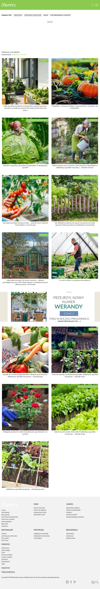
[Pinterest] (73, 582)
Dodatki (4, 559)
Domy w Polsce (39, 508)
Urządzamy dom (40, 512)
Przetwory (5, 562)
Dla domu (5, 538)
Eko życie (4, 540)
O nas (3, 510)
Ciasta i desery (6, 557)
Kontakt (4, 526)
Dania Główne (6, 555)
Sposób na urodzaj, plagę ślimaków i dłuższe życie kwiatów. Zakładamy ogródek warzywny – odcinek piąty (25, 375)
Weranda (18, 15)
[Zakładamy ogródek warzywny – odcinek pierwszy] (25, 464)
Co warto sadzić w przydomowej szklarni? (75, 280)
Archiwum (5, 512)
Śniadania (5, 548)
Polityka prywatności (9, 517)
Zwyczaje (69, 536)
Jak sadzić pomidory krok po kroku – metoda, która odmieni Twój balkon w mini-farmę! (25, 224)
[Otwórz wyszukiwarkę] (92, 5)
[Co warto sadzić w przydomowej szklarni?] (74, 255)
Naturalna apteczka (9, 536)
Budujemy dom (39, 514)
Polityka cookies (7, 519)
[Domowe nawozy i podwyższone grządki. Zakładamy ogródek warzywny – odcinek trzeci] (74, 350)
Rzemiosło (70, 533)
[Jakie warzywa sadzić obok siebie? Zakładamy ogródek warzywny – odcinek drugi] (74, 407)
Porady (43, 61)
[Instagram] (66, 582)
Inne (3, 564)
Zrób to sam (70, 538)
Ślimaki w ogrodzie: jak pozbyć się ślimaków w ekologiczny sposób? (25, 166)
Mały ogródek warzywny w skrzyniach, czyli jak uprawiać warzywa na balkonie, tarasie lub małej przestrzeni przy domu (25, 108)
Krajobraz (38, 538)
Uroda (3, 533)
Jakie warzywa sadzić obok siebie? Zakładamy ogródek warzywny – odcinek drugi (74, 433)
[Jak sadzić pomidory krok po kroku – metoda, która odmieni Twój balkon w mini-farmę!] (25, 198)
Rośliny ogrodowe (38, 387)
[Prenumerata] (93, 581)
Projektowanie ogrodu (85, 178)
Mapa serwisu (6, 521)
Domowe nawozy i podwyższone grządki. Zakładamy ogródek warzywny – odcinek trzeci (75, 375)
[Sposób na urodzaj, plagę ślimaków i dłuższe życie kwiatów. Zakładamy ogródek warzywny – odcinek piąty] (25, 350)
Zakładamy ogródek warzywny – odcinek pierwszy (25, 489)
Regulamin (5, 515)
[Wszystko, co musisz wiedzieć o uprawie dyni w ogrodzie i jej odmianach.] (74, 81)
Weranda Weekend (33, 15)
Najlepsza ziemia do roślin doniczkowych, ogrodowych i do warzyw (25, 433)
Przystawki (5, 550)
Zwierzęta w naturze (37, 120)
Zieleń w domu (71, 514)
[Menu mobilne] (97, 5)
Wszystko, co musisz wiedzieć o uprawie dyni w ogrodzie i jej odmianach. (75, 107)
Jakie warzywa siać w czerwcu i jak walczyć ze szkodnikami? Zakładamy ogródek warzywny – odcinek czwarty (74, 166)
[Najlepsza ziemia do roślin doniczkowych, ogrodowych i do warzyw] (25, 407)
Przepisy (5, 568)
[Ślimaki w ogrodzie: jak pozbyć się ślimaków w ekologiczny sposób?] (25, 141)
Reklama (4, 524)
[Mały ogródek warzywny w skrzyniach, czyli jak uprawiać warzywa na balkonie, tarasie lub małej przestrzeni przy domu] (25, 81)
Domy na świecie (40, 510)
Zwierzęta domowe (41, 533)
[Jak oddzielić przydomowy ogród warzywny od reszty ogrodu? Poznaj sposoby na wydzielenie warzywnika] (74, 198)
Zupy (3, 552)
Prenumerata (8, 572)
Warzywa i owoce (88, 61)
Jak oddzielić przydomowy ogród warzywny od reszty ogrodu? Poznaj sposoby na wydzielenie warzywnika (75, 224)
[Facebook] (70, 582)
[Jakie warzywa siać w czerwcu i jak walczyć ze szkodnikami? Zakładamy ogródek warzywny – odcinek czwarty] (74, 141)
